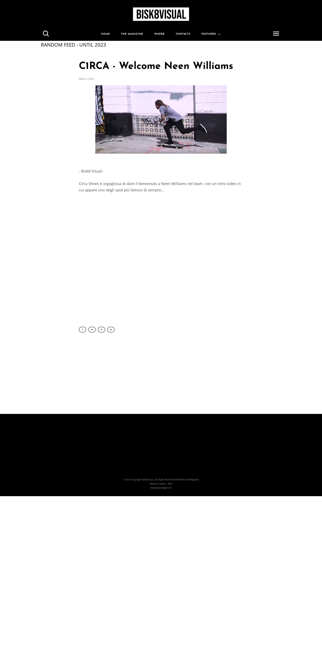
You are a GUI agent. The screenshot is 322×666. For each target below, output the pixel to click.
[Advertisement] (161, 375)
